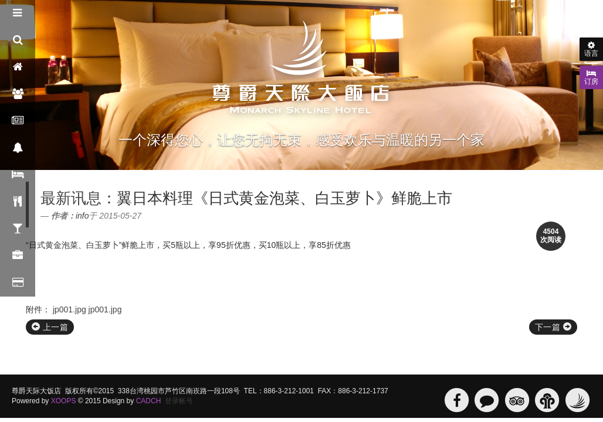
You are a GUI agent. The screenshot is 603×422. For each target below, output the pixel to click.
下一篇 (553, 327)
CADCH (148, 401)
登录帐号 (179, 401)
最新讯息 (70, 198)
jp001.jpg (69, 309)
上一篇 (50, 327)
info (82, 215)
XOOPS (63, 401)
